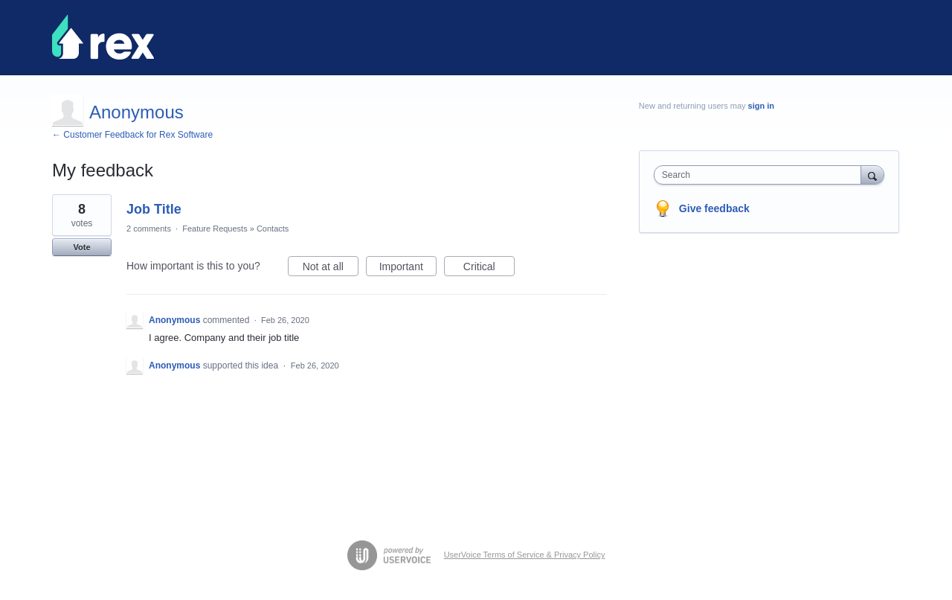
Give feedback (714, 208)
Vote (81, 247)
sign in (761, 105)
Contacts (273, 228)
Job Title (153, 209)
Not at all (330, 269)
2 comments (148, 228)
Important (408, 269)
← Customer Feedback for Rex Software (132, 135)
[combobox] (761, 175)
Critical (489, 269)
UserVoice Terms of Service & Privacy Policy (524, 554)
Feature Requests (214, 228)
